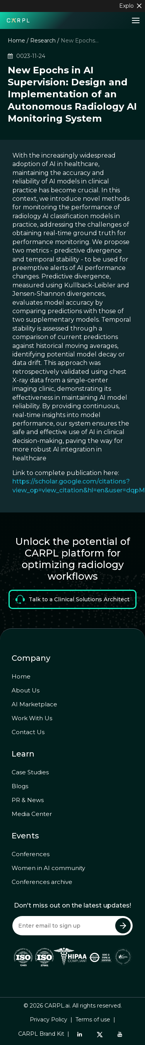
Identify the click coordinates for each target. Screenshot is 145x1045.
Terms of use (92, 1019)
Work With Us (32, 718)
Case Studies (30, 772)
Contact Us (28, 732)
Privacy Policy (48, 1019)
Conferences (30, 854)
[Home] (18, 19)
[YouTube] (120, 1034)
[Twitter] (99, 1034)
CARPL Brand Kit (41, 1033)
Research (43, 40)
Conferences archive (42, 882)
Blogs (20, 786)
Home (16, 40)
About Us (25, 690)
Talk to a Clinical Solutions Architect (72, 599)
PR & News (28, 800)
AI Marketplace (34, 704)
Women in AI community (48, 868)
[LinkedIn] (79, 1034)
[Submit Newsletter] (123, 925)
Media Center (32, 814)
